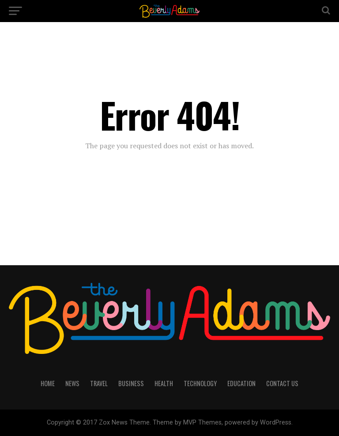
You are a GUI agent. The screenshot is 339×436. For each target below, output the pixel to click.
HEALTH (163, 383)
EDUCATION (241, 383)
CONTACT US (282, 383)
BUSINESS (131, 383)
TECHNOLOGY (200, 383)
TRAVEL (99, 383)
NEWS (72, 383)
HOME (48, 383)
